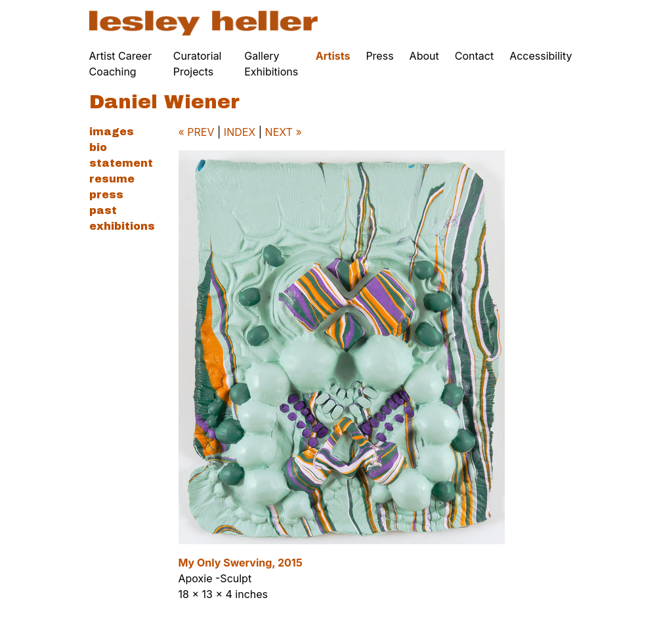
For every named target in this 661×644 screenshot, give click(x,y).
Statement (121, 163)
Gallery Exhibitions (271, 63)
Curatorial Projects (197, 63)
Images (111, 131)
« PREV (197, 132)
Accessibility (540, 55)
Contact (474, 55)
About (424, 55)
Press (379, 55)
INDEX (239, 132)
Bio (98, 147)
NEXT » (283, 132)
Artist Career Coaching (120, 63)
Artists (333, 55)
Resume (112, 178)
